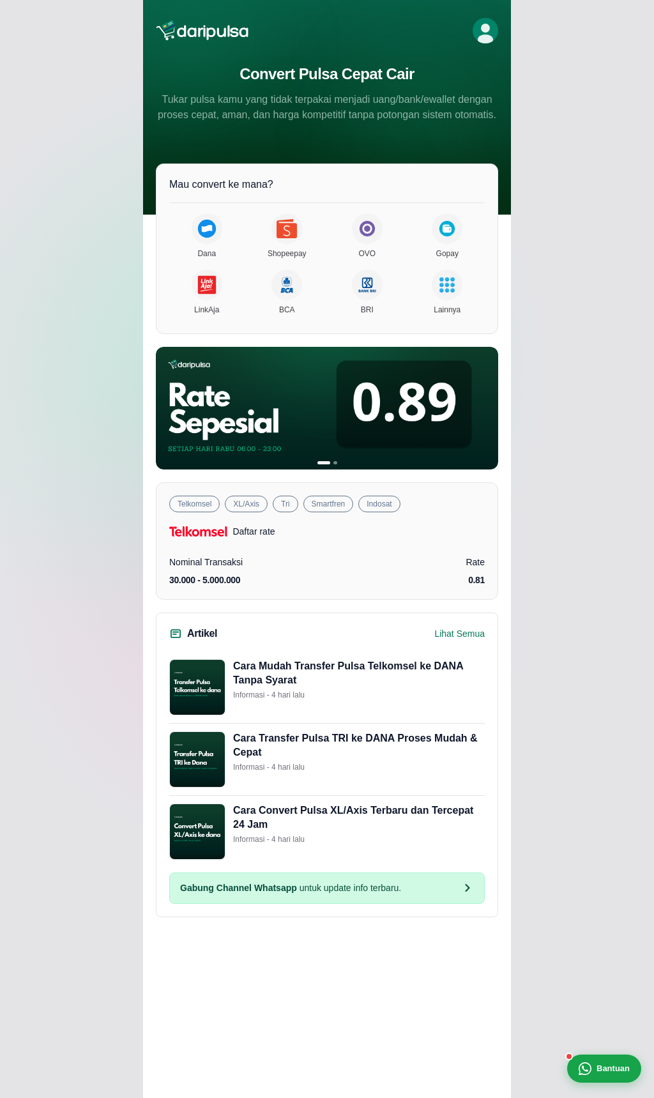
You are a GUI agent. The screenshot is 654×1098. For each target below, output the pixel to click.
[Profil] (485, 30)
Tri (285, 503)
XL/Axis (246, 503)
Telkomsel (194, 503)
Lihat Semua (459, 634)
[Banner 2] (335, 462)
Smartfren (329, 503)
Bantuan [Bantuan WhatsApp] (604, 1068)
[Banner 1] (323, 462)
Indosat (379, 503)
